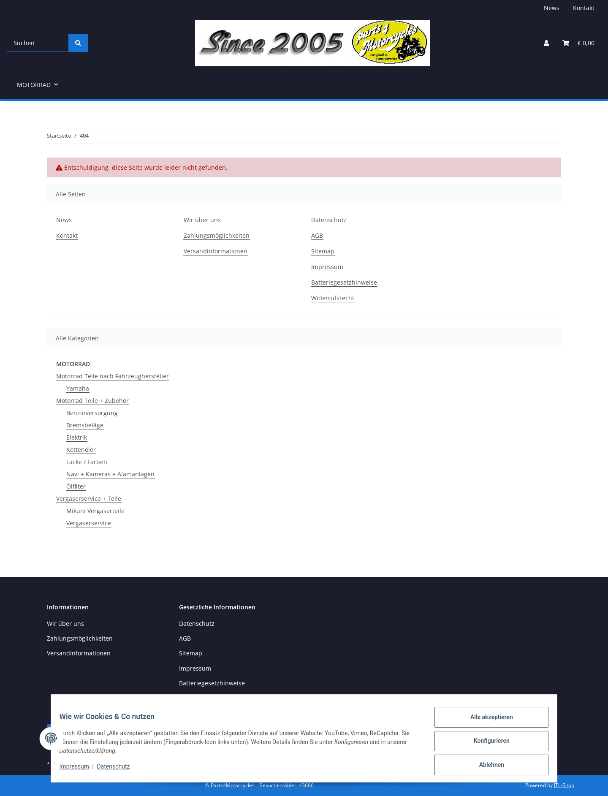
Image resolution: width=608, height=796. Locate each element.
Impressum (79, 769)
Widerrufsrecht (332, 298)
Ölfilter (76, 486)
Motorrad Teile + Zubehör (92, 401)
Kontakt (583, 8)
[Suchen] (38, 43)
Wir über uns (202, 220)
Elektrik (76, 437)
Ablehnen (486, 766)
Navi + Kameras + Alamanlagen (110, 474)
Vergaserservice (88, 523)
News (551, 8)
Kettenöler (81, 450)
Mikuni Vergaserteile (95, 511)
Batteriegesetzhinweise (344, 282)
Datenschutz (118, 769)
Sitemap (322, 251)
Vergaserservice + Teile (88, 498)
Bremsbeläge (84, 425)
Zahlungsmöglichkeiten (217, 235)
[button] (546, 42)
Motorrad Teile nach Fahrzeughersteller (112, 376)
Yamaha (77, 388)
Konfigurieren (486, 744)
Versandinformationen (215, 251)
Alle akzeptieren (486, 722)
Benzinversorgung (92, 413)
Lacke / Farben (86, 462)
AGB (317, 235)
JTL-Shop (564, 785)
